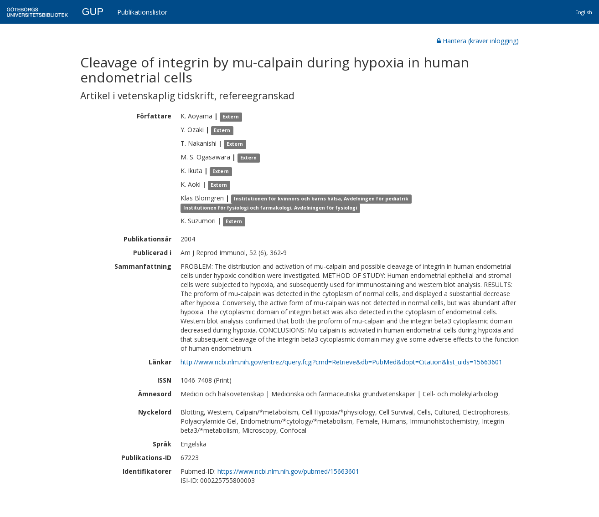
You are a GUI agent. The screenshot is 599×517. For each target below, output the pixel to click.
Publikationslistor (142, 12)
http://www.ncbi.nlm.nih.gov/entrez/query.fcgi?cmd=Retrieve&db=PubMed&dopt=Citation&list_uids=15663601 (341, 362)
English (583, 12)
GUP (92, 11)
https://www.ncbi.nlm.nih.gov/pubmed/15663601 (288, 471)
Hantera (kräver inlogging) (478, 40)
